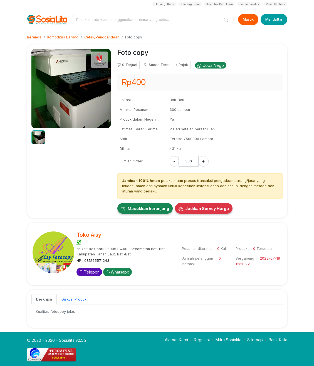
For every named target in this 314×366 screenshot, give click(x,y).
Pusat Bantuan (275, 4)
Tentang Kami (190, 4)
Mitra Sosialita (228, 339)
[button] (38, 137)
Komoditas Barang (62, 37)
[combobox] (146, 19)
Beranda (34, 37)
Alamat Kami (176, 339)
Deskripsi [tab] (44, 299)
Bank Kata (278, 339)
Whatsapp (117, 272)
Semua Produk (249, 4)
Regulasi (202, 339)
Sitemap (255, 339)
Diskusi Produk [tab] (73, 299)
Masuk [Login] (248, 19)
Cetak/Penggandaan (101, 37)
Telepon (89, 272)
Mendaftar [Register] (274, 19)
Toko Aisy (88, 234)
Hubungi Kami (164, 4)
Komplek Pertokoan (219, 4)
